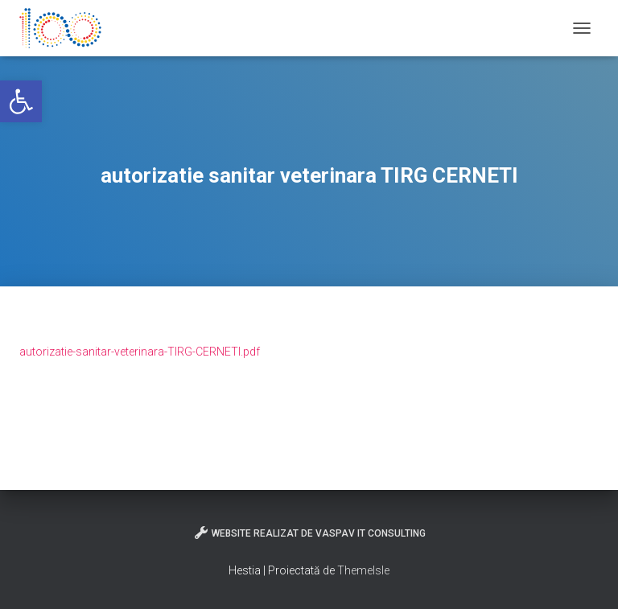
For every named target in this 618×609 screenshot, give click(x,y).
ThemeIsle (363, 570)
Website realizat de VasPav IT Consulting (309, 533)
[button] (21, 101)
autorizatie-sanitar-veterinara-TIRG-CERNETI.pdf (139, 351)
